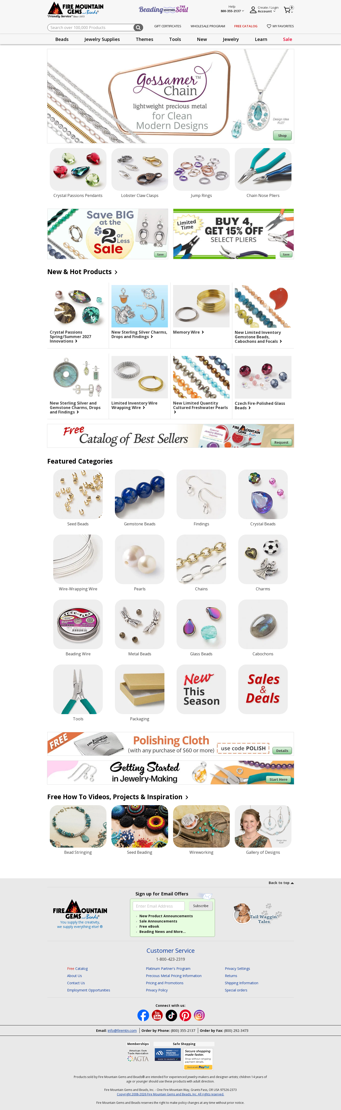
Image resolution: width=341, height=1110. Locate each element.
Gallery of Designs (263, 852)
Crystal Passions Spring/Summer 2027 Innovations (70, 336)
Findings (201, 524)
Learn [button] (261, 39)
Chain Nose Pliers (263, 195)
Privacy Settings (237, 968)
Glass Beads (201, 654)
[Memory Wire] (201, 306)
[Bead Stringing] (78, 826)
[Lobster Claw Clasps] (139, 169)
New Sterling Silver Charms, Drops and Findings (139, 334)
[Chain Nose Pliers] (263, 169)
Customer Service (171, 950)
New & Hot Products (82, 271)
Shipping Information (241, 983)
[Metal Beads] (139, 624)
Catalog (77, 968)
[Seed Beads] (78, 494)
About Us (74, 975)
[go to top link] (281, 883)
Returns (231, 975)
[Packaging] (139, 689)
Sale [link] (287, 39)
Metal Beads (139, 654)
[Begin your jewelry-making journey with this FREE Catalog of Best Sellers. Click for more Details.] (170, 435)
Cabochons (263, 654)
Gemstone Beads (140, 524)
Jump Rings (201, 195)
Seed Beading (139, 852)
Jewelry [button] (231, 39)
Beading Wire (78, 654)
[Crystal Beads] (263, 494)
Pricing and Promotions (165, 983)
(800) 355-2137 (183, 1030)
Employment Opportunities (88, 990)
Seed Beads (78, 524)
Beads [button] (62, 39)
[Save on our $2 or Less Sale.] (108, 234)
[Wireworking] (201, 826)
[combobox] (95, 27)
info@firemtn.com (122, 1030)
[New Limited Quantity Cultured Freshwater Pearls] (201, 377)
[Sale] (263, 689)
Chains (201, 589)
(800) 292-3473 (236, 1030)
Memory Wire (188, 332)
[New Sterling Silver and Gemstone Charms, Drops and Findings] (78, 377)
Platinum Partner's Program (168, 968)
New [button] (202, 39)
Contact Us (76, 983)
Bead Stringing (78, 852)
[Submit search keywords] (138, 27)
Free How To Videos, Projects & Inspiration (117, 796)
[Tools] (78, 689)
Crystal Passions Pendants (78, 195)
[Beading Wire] (78, 624)
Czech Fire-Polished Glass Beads (260, 405)
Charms (263, 589)
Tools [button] (175, 39)
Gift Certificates (167, 26)
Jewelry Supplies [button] (102, 39)
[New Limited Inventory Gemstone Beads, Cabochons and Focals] (263, 306)
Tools (78, 719)
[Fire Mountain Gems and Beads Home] (75, 9)
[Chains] (201, 559)
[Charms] (263, 559)
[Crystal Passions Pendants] (78, 169)
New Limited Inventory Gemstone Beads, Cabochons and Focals (258, 337)
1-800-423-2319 (170, 959)
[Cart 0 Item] (289, 9)
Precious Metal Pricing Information (174, 975)
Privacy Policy (157, 990)
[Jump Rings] (201, 169)
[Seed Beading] (139, 826)
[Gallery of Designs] (263, 826)
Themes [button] (144, 39)
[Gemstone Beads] (139, 494)
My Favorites (280, 26)
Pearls (140, 589)
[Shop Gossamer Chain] (170, 96)
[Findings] (201, 494)
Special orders (236, 990)
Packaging (139, 719)
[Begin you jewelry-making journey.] (170, 772)
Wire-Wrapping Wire (78, 589)
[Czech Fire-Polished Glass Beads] (263, 377)
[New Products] (201, 689)
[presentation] (62, 39)
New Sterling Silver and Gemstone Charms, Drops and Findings (75, 407)
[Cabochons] (263, 624)
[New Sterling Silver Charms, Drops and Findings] (139, 306)
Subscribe (201, 905)
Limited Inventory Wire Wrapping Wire (134, 405)
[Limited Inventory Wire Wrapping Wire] (139, 377)
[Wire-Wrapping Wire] (78, 559)
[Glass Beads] (201, 624)
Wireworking (201, 852)
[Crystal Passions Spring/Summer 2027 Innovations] (78, 306)
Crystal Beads (263, 524)
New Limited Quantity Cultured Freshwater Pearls (200, 407)
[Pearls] (139, 559)
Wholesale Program (208, 26)
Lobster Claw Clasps (139, 195)
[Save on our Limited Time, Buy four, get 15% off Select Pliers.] (233, 234)
